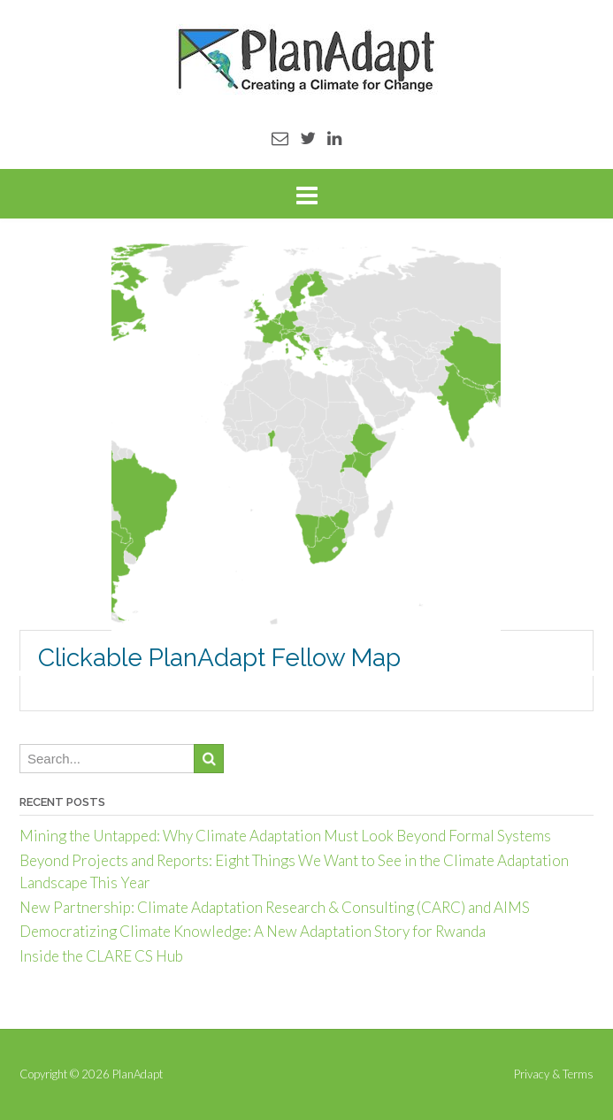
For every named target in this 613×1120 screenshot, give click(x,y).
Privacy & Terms (554, 1074)
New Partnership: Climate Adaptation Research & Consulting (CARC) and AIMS (274, 907)
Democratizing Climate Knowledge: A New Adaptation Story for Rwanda (252, 931)
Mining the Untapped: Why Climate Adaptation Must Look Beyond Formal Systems (285, 835)
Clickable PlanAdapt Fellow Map (219, 657)
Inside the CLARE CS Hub (101, 956)
